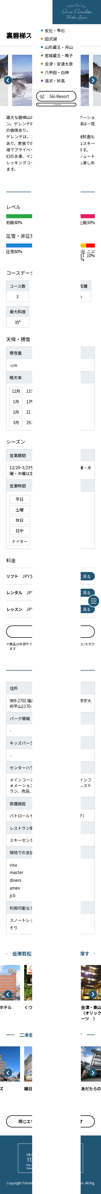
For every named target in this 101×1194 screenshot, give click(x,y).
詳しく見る (81, 576)
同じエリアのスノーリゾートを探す (50, 1121)
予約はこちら (51, 631)
